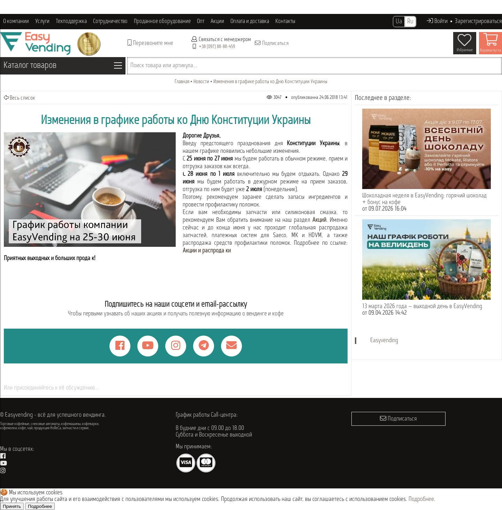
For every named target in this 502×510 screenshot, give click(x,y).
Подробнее (421, 499)
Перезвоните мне (150, 43)
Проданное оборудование (162, 21)
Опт (200, 21)
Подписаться (271, 43)
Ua (399, 21)
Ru (410, 21)
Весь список (19, 98)
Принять (12, 506)
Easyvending (384, 340)
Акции (217, 21)
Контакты (285, 21)
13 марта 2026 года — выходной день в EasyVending (422, 306)
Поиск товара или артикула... (163, 65)
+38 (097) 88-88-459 (217, 46)
